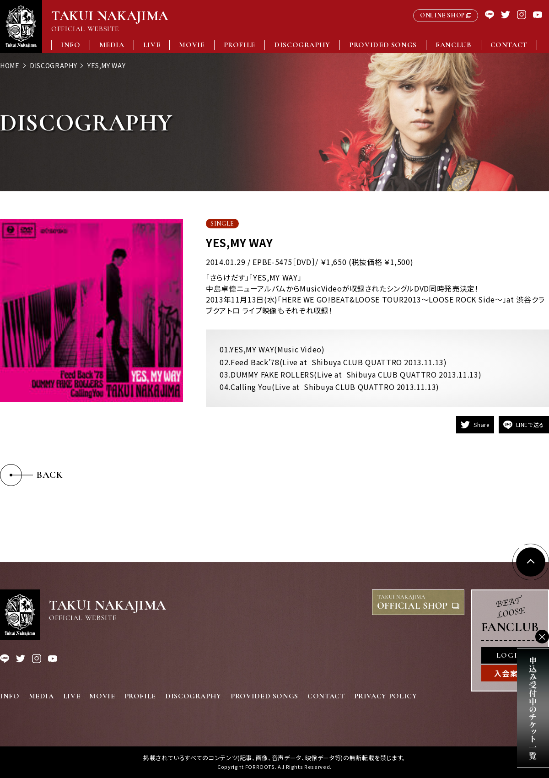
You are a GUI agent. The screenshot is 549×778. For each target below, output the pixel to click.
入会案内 (510, 673)
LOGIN (510, 655)
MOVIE (192, 44)
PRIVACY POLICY (385, 696)
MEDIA (111, 44)
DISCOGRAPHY (302, 44)
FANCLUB (453, 44)
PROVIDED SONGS (383, 44)
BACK (50, 475)
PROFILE (239, 44)
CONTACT (508, 44)
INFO (71, 44)
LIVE (152, 44)
